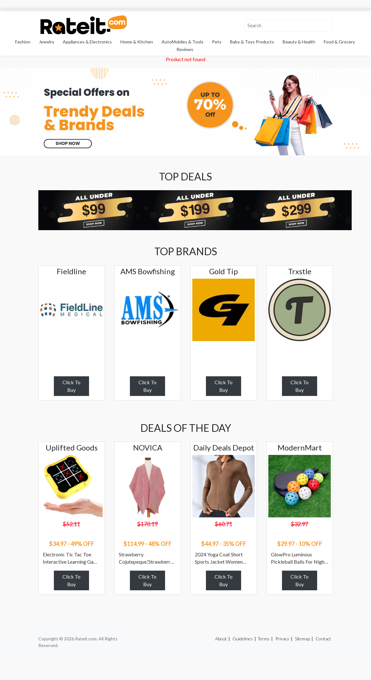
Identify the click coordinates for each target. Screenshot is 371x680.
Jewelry (46, 41)
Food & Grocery (339, 41)
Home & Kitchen (136, 41)
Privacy (282, 638)
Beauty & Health (299, 41)
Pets (216, 41)
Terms (264, 638)
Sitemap (302, 638)
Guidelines (243, 638)
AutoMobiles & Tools (182, 41)
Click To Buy (71, 386)
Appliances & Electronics (87, 41)
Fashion (22, 41)
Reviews (184, 49)
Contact (323, 638)
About (221, 638)
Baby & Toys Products (252, 41)
